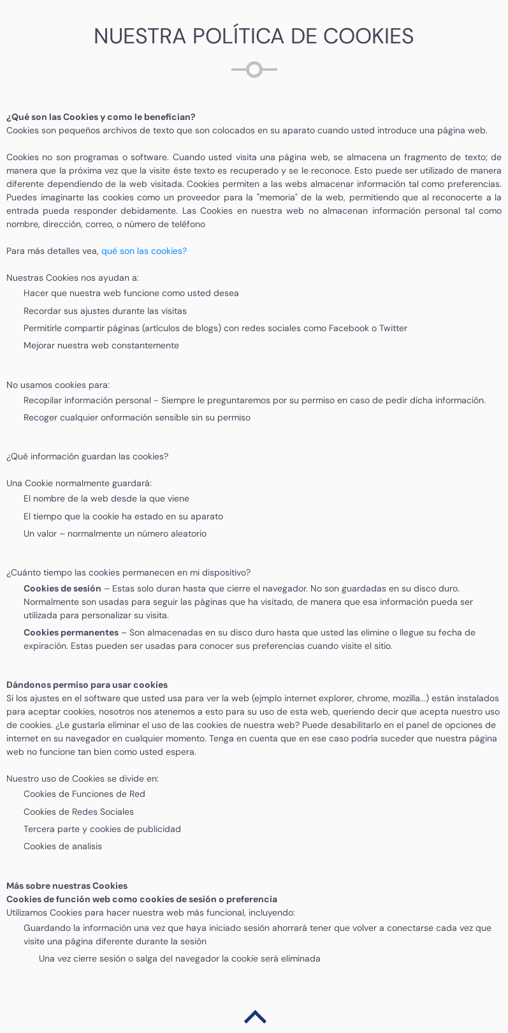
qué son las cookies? (144, 250)
